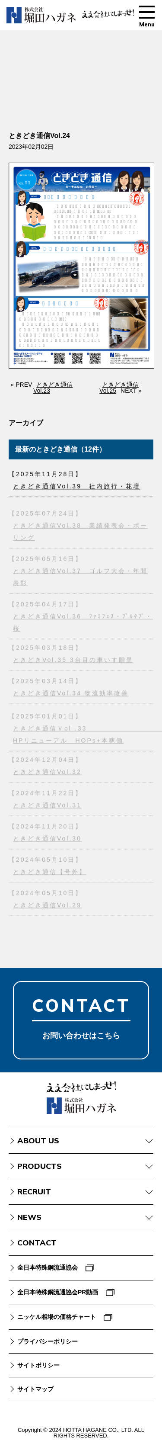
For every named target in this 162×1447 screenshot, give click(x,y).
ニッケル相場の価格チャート (56, 1316)
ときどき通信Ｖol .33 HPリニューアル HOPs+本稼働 (83, 735)
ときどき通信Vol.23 (53, 387)
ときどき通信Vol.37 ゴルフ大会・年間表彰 (80, 577)
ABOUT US (38, 1140)
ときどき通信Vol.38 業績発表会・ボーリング (80, 532)
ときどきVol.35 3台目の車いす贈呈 (73, 661)
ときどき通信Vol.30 (47, 839)
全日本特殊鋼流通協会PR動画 (57, 1292)
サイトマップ (35, 1389)
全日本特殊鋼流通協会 (47, 1267)
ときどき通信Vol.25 (119, 387)
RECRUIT (34, 1192)
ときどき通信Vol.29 (47, 906)
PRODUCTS (39, 1166)
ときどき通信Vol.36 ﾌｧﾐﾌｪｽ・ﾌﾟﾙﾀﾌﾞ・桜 (83, 623)
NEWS (29, 1217)
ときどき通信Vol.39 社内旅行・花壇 (76, 486)
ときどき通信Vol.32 (47, 773)
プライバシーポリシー (47, 1341)
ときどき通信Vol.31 (47, 806)
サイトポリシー (38, 1365)
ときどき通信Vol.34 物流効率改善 (71, 694)
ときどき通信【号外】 (49, 872)
